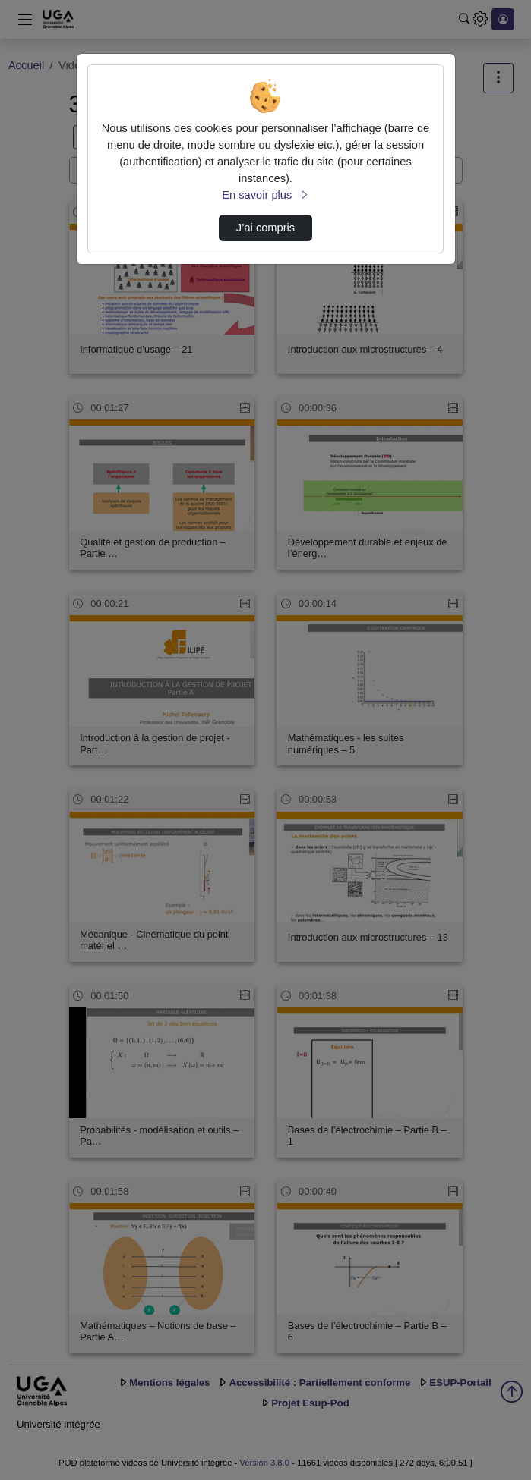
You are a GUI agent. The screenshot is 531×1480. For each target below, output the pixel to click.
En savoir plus (265, 195)
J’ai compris (265, 228)
